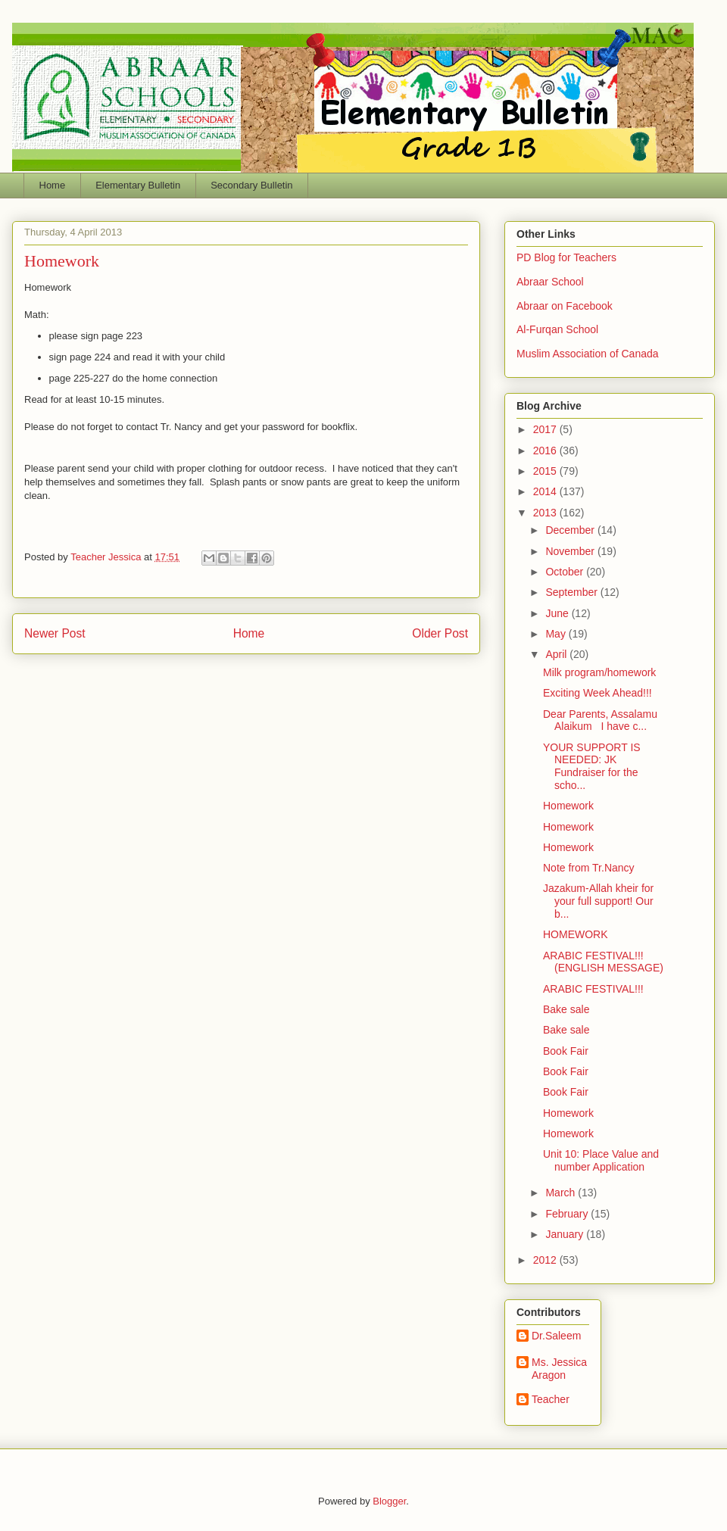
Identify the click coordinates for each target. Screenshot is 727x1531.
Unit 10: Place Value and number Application (601, 1160)
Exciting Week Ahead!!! (597, 693)
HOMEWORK (575, 934)
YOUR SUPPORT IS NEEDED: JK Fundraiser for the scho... (592, 766)
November (571, 551)
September (572, 592)
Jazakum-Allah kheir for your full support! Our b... (598, 901)
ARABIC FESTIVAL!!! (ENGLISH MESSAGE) (603, 961)
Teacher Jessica (107, 557)
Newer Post (55, 633)
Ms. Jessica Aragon (559, 1368)
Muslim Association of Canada (587, 354)
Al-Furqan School (557, 329)
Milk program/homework (599, 672)
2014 (546, 491)
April (557, 654)
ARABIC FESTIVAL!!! (593, 989)
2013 (546, 513)
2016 (546, 450)
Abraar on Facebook (564, 306)
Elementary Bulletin (137, 185)
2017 (546, 429)
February (568, 1214)
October (565, 572)
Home (52, 185)
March (561, 1192)
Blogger (389, 1501)
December (571, 530)
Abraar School (550, 282)
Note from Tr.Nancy (589, 868)
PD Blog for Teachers (566, 257)
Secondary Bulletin (251, 185)
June (558, 613)
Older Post (440, 633)
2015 (546, 471)
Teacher (550, 1399)
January (565, 1234)
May (556, 634)
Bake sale (566, 1009)
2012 (546, 1260)
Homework (568, 806)
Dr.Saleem (556, 1336)
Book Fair (565, 1051)
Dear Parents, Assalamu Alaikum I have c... (600, 720)
